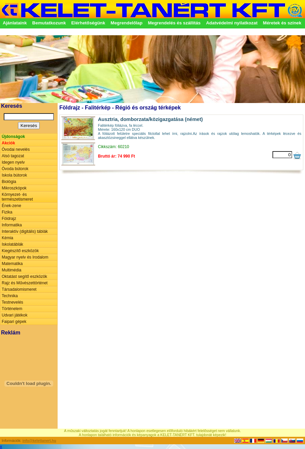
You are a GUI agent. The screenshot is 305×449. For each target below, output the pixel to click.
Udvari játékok (14, 315)
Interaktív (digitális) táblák (25, 231)
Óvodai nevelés (16, 149)
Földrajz (9, 218)
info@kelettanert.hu (39, 440)
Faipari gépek (14, 321)
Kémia (7, 238)
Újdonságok (13, 136)
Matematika (12, 263)
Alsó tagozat (13, 156)
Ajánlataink (15, 22)
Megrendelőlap (126, 22)
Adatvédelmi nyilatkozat (232, 22)
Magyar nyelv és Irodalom (25, 257)
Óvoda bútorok (15, 168)
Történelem (12, 308)
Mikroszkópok (14, 188)
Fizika (7, 212)
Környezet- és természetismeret (17, 197)
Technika (10, 295)
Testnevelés (12, 302)
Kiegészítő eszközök (20, 250)
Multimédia (11, 270)
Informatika (12, 225)
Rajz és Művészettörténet (24, 283)
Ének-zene (11, 205)
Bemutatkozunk (49, 22)
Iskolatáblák (12, 244)
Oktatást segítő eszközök (24, 276)
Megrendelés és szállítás (174, 22)
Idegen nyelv (13, 162)
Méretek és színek (282, 22)
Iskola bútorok (14, 175)
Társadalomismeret (19, 289)
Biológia (9, 181)
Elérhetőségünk (88, 22)
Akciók (8, 143)
